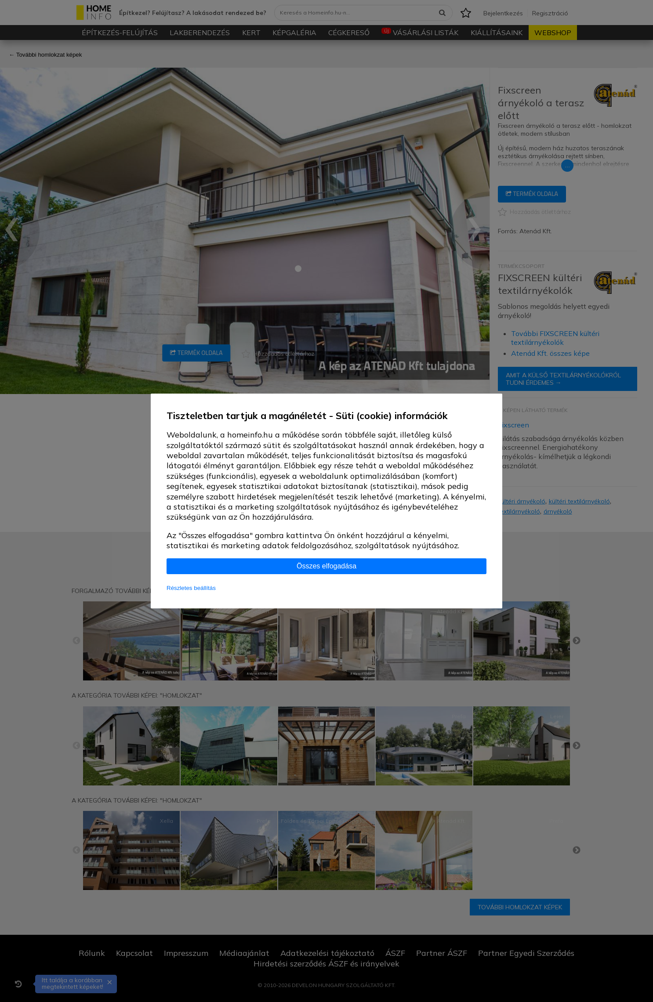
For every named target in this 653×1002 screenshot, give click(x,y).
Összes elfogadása (326, 566)
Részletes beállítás (191, 588)
